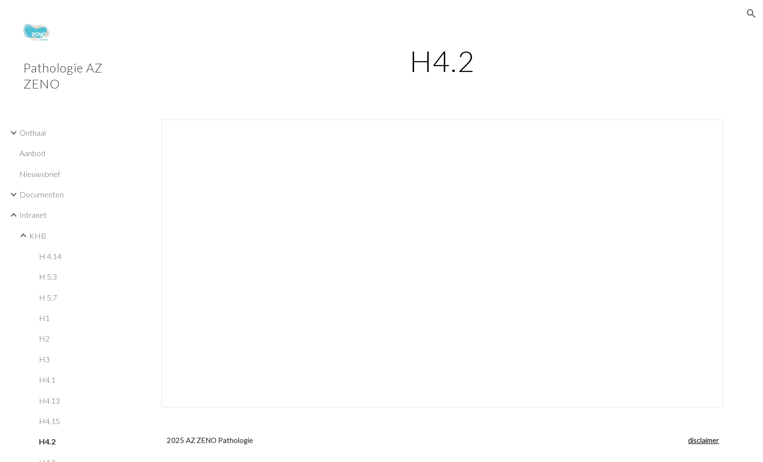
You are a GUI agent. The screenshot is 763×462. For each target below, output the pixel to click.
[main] (442, 61)
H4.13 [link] (49, 400)
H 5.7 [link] (48, 297)
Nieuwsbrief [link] (39, 173)
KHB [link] (37, 235)
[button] (751, 13)
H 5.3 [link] (48, 276)
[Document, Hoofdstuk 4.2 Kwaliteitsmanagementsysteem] (442, 264)
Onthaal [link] (32, 132)
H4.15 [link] (49, 421)
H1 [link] (44, 317)
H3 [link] (44, 359)
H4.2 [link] (47, 441)
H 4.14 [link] (50, 256)
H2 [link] (44, 338)
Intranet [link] (33, 214)
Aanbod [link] (32, 153)
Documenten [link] (41, 194)
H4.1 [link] (47, 379)
